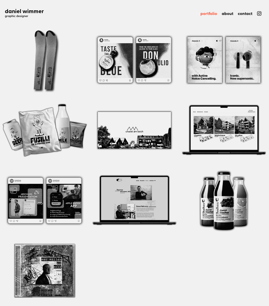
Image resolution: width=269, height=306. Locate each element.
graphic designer (16, 16)
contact (245, 13)
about (227, 13)
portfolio (208, 13)
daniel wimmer (24, 11)
